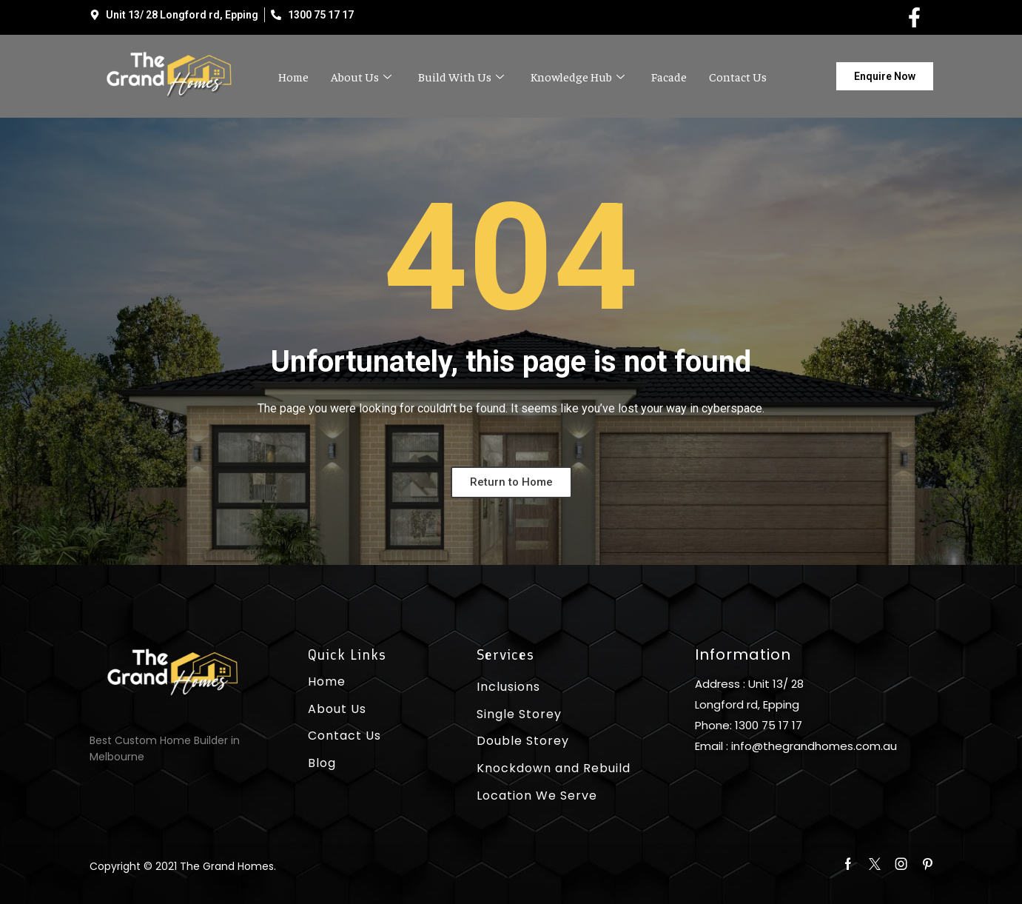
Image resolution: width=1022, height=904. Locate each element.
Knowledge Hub (578, 76)
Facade (669, 76)
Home (293, 76)
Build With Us (461, 76)
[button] (884, 76)
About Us (361, 76)
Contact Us (738, 76)
